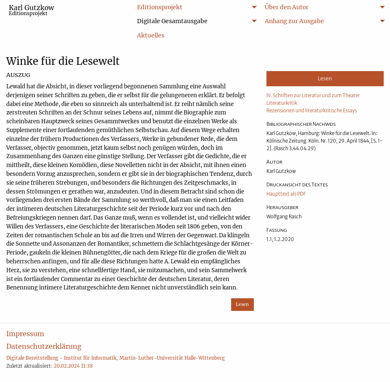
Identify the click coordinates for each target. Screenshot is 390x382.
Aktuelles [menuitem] (150, 35)
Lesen (242, 304)
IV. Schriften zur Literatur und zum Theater (313, 95)
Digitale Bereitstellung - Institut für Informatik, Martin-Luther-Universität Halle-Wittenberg (115, 358)
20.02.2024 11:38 (73, 366)
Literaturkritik (281, 103)
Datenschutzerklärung (44, 346)
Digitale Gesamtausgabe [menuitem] (172, 21)
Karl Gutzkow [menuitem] (31, 9)
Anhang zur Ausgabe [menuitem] (294, 21)
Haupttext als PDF (286, 194)
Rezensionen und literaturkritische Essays (311, 111)
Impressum (25, 333)
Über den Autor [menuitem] (286, 7)
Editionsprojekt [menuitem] (159, 7)
